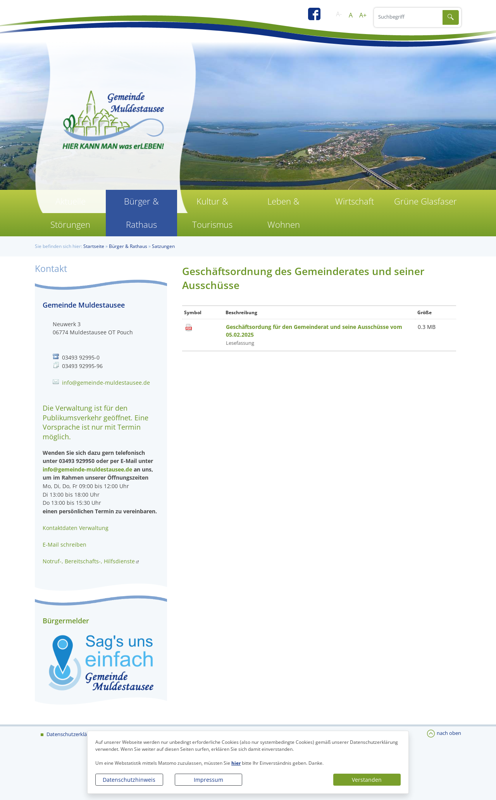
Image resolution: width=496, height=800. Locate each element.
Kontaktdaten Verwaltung (75, 528)
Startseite (93, 246)
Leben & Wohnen (283, 213)
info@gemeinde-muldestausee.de (106, 382)
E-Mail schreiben (64, 544)
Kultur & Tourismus (212, 213)
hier (236, 763)
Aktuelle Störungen (70, 213)
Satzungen (163, 246)
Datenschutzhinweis (129, 779)
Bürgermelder (66, 620)
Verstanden (367, 779)
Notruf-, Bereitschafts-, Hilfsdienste (89, 561)
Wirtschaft (354, 201)
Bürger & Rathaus (141, 213)
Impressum (208, 779)
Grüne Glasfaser (425, 201)
